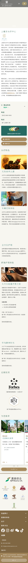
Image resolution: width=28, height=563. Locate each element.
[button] (14, 511)
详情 (4, 465)
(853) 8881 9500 (7, 118)
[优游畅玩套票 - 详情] (14, 444)
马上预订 (14, 559)
